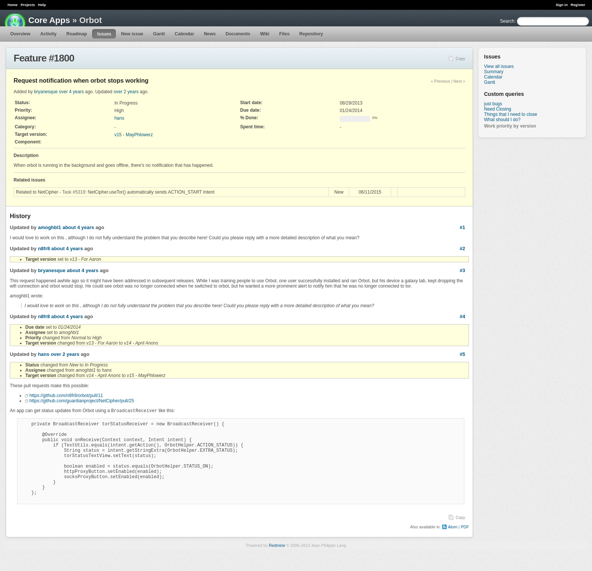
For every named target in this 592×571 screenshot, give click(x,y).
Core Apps (49, 20)
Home (13, 5)
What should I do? (502, 119)
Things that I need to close (510, 114)
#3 (462, 270)
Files (284, 34)
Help (42, 5)
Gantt (159, 34)
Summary (493, 71)
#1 (462, 227)
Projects (28, 5)
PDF (465, 544)
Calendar (184, 34)
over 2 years (126, 91)
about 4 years (78, 227)
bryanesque (46, 91)
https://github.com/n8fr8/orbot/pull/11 (66, 395)
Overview (20, 34)
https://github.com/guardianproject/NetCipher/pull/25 (81, 400)
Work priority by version (510, 126)
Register (578, 5)
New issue (132, 34)
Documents (238, 34)
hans (119, 118)
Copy (460, 58)
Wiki (265, 34)
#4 (462, 316)
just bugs (493, 103)
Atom (452, 544)
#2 (462, 248)
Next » (459, 81)
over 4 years (71, 91)
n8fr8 (44, 248)
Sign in (562, 5)
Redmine (277, 563)
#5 (462, 354)
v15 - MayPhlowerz (133, 134)
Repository (311, 34)
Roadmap (76, 34)
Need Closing (497, 109)
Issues (104, 34)
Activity (48, 34)
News (210, 34)
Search (507, 21)
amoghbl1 (49, 227)
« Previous (440, 81)
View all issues (498, 66)
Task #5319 (73, 192)
